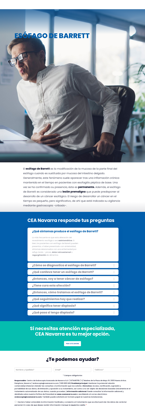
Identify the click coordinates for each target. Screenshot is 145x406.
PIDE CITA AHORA (72, 344)
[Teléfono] (111, 370)
